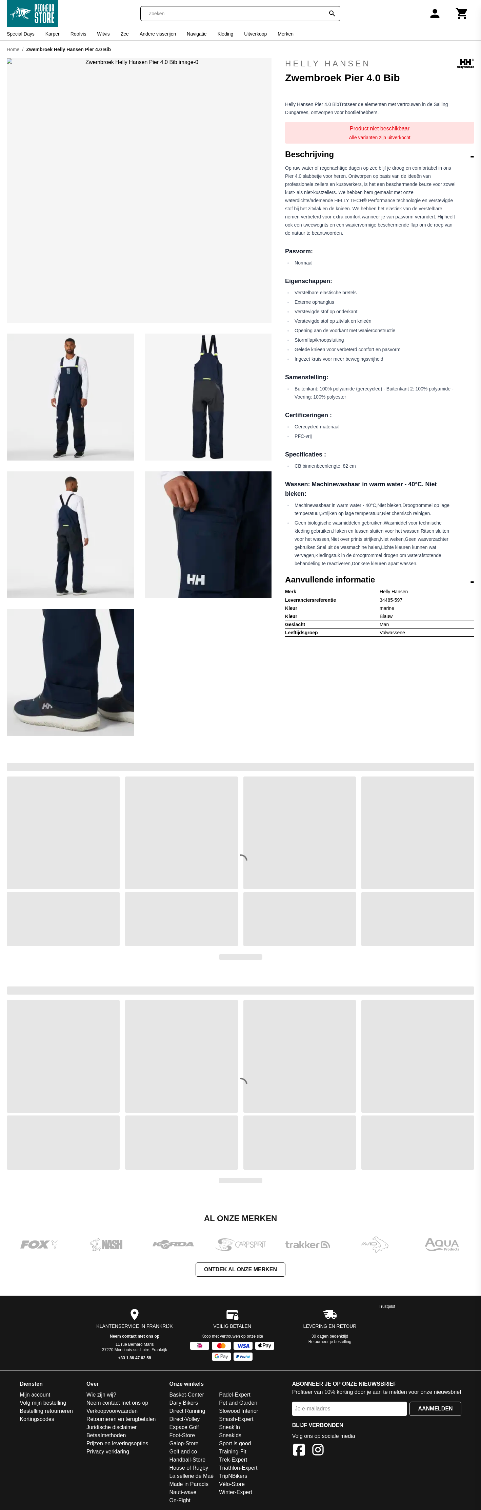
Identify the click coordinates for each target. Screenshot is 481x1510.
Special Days (21, 34)
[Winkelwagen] (462, 13)
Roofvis (78, 34)
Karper (52, 34)
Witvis (103, 34)
